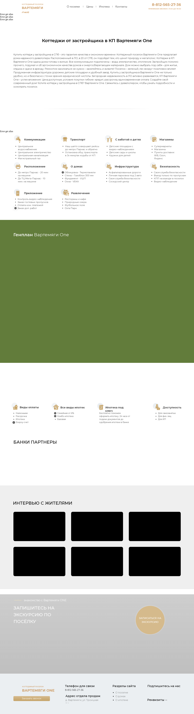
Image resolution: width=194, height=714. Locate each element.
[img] (17, 6)
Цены (89, 6)
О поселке (73, 6)
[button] (23, 463)
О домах (120, 696)
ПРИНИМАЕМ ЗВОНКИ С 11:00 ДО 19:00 (164, 9)
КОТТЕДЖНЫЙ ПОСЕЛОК (32, 4)
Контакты (121, 6)
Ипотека (104, 6)
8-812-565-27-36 (166, 4)
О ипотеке (121, 700)
